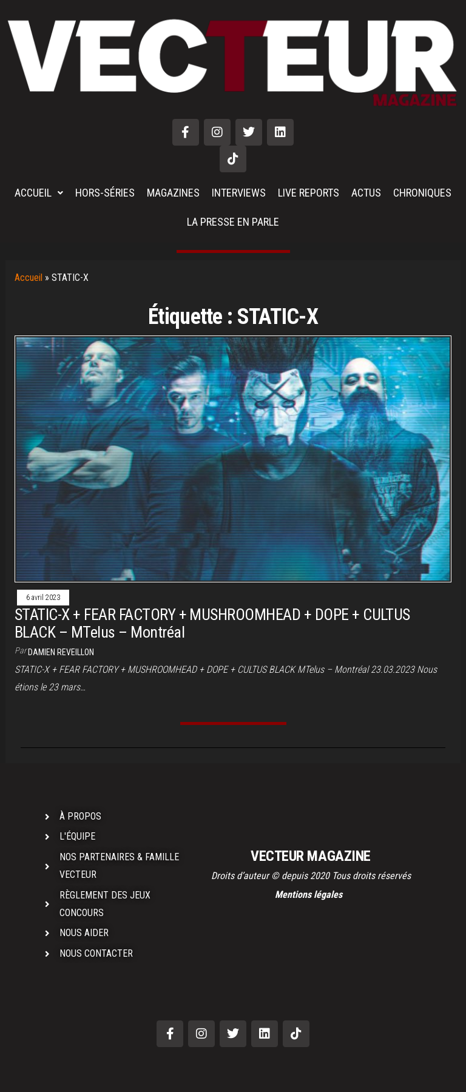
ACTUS (366, 192)
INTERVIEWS (239, 192)
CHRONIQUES (422, 192)
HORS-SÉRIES (105, 192)
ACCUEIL (39, 192)
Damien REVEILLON (61, 652)
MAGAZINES (173, 192)
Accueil (28, 277)
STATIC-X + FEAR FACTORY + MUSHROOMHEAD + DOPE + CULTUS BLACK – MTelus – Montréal (212, 623)
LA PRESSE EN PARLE (233, 221)
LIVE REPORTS (308, 192)
